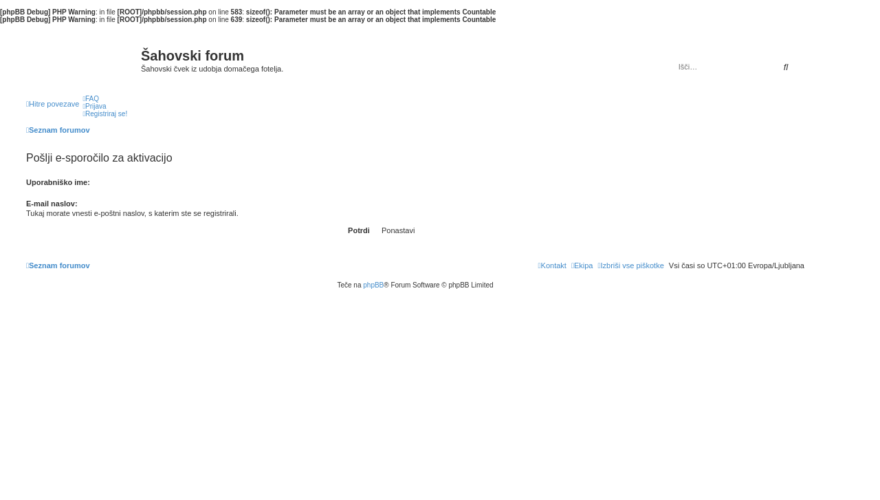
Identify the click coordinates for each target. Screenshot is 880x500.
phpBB (373, 285)
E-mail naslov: (52, 203)
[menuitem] (90, 98)
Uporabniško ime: (58, 182)
